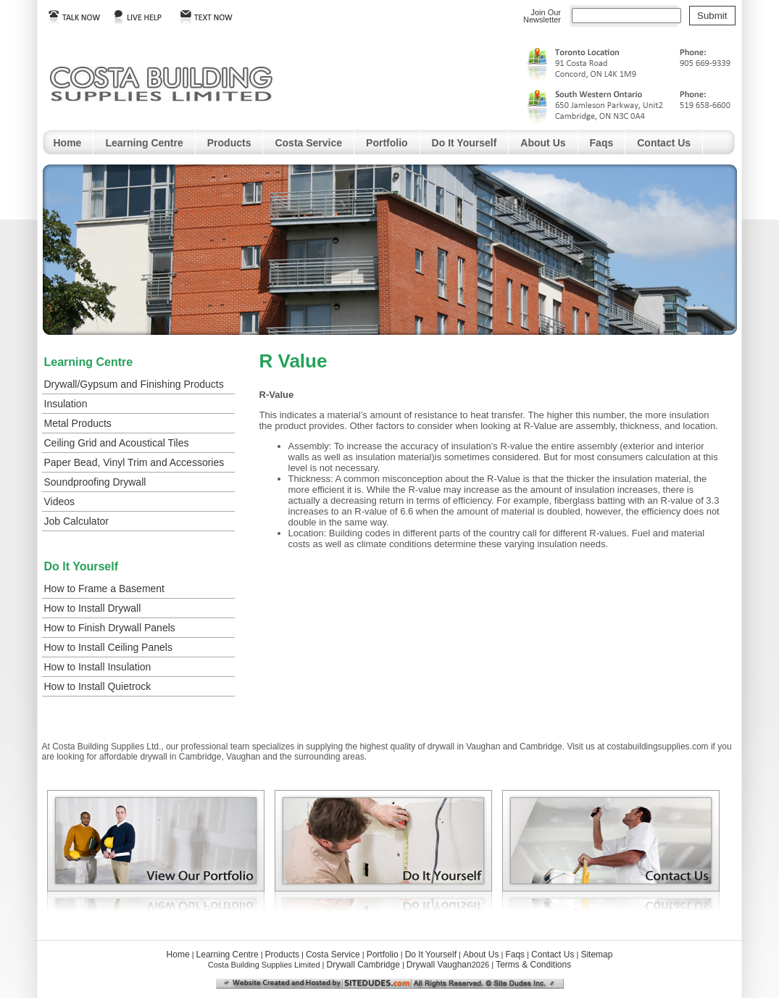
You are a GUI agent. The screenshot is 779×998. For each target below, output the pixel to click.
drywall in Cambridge (180, 757)
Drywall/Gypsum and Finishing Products (134, 384)
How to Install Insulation (97, 667)
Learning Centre (144, 143)
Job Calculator (76, 521)
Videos (59, 501)
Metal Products (78, 423)
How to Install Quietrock (97, 686)
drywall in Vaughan (464, 746)
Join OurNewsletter (542, 16)
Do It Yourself (464, 143)
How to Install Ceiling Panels (108, 647)
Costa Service (308, 143)
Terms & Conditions (533, 965)
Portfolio (387, 143)
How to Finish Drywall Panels (109, 627)
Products (229, 143)
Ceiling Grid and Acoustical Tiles (116, 443)
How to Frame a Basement (104, 588)
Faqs (602, 143)
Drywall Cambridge (362, 965)
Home (68, 143)
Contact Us (664, 143)
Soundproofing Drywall (95, 482)
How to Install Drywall (92, 608)
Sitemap (596, 954)
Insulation (66, 403)
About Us (542, 143)
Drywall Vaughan (439, 965)
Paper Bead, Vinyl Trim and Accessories (134, 462)
